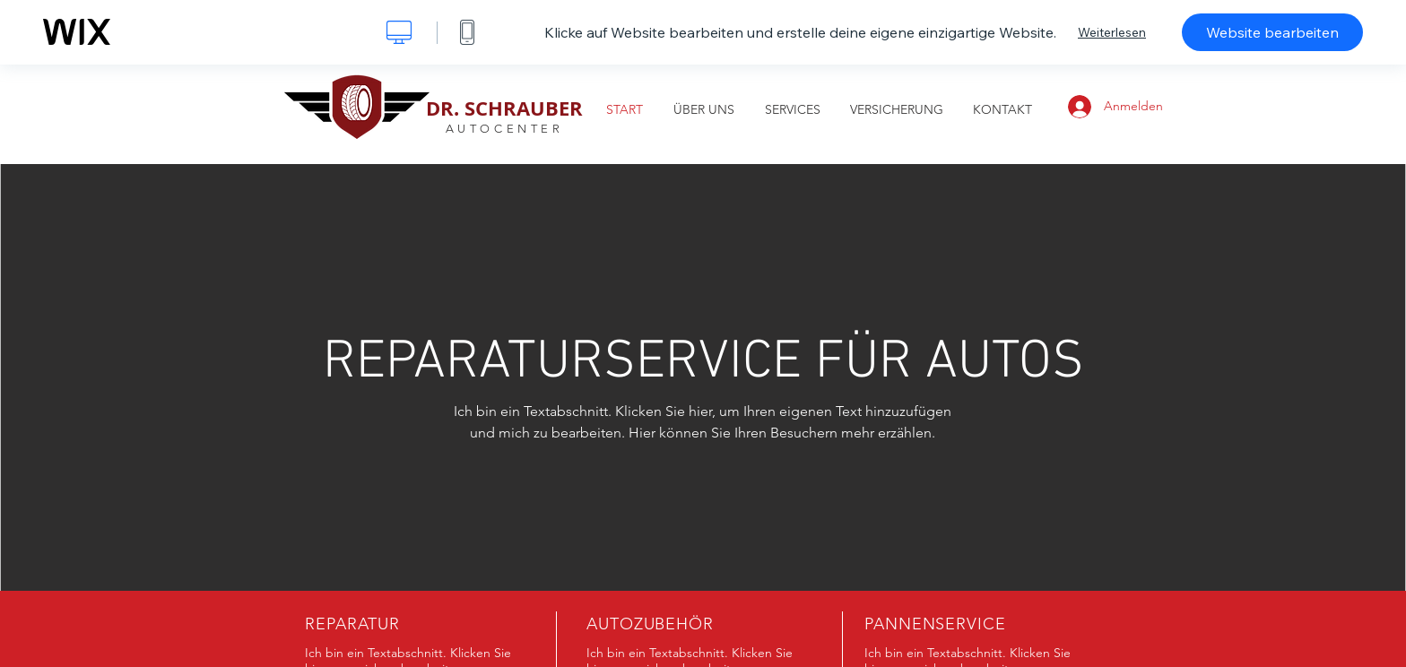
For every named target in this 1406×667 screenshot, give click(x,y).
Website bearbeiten (1272, 32)
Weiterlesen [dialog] (1112, 32)
